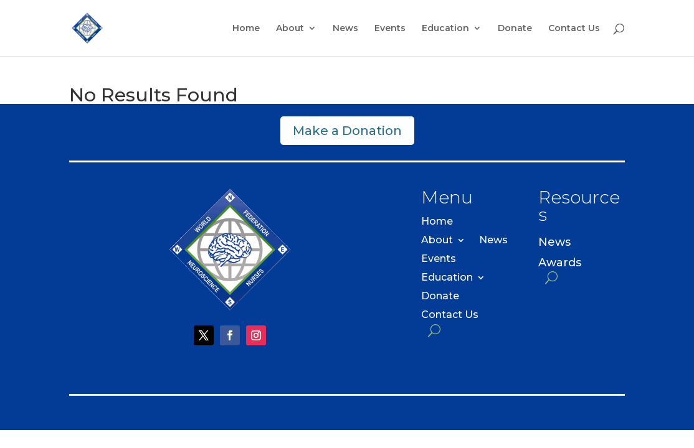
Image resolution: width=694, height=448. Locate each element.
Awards (559, 262)
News (345, 29)
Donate (515, 29)
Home (246, 29)
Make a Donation (347, 130)
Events (390, 29)
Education (445, 29)
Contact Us (574, 29)
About (290, 29)
